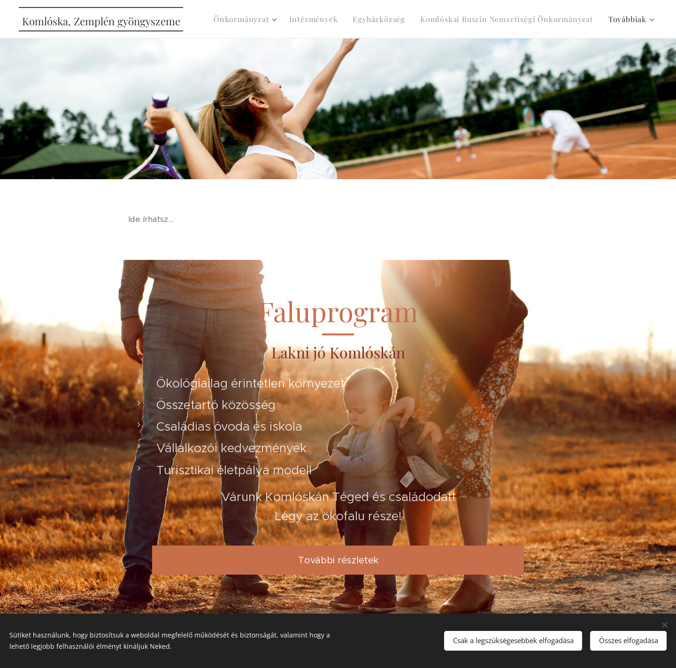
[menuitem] (246, 19)
